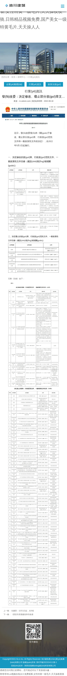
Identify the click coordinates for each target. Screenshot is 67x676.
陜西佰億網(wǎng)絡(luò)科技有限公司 (40, 666)
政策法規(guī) (54, 84)
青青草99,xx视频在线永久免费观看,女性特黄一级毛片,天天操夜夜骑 (32, 674)
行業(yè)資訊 (35, 84)
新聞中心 (22, 77)
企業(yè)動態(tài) (14, 84)
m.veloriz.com (24, 101)
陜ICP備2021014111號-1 (46, 662)
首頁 (13, 77)
